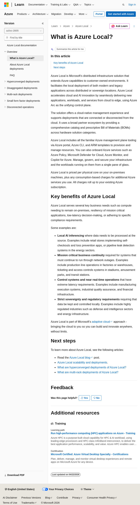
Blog (47, 497)
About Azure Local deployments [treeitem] (20, 66)
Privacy (76, 497)
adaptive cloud (101, 321)
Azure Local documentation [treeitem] (22, 45)
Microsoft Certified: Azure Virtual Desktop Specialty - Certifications (89, 454)
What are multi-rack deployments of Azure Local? (87, 372)
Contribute (62, 497)
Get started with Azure (121, 14)
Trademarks (27, 502)
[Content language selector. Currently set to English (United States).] (19, 489)
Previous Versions (31, 497)
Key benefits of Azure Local (68, 62)
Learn (54, 26)
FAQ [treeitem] (12, 75)
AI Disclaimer (10, 497)
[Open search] (123, 5)
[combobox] (24, 31)
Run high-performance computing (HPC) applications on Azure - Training (93, 433)
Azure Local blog (79, 357)
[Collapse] (42, 23)
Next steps (59, 67)
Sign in (132, 4)
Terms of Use (10, 502)
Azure (66, 26)
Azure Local (81, 26)
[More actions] (134, 26)
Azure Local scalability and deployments (82, 362)
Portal (99, 14)
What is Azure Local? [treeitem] (22, 58)
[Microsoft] (6, 4)
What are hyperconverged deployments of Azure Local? (91, 367)
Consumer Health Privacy (101, 497)
